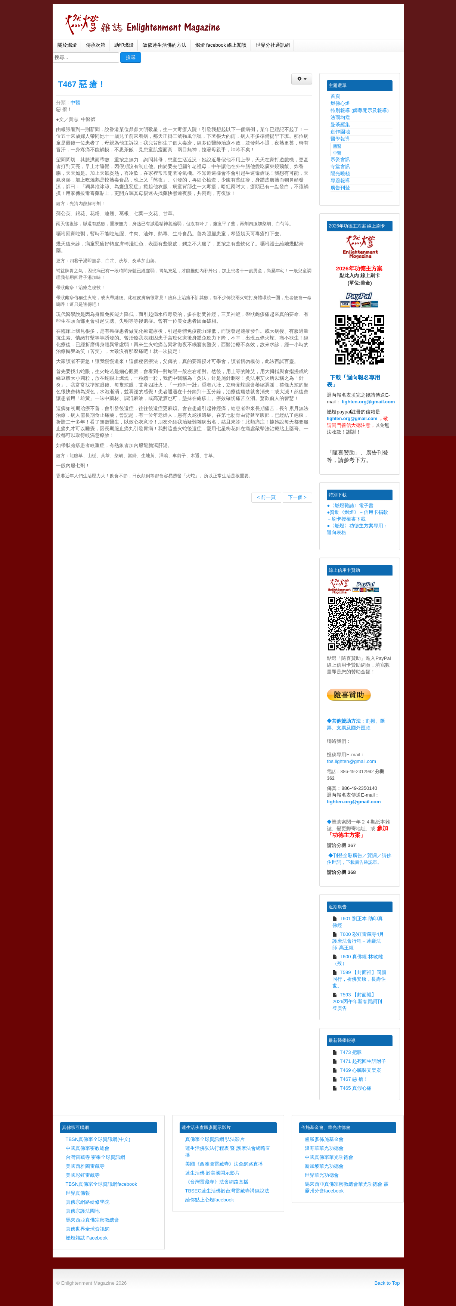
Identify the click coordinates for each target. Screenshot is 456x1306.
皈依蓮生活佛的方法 (164, 45)
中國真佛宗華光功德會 (329, 1157)
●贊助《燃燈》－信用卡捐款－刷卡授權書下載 (357, 515)
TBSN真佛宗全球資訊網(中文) (98, 1139)
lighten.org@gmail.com (368, 401)
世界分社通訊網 (273, 45)
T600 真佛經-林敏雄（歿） (357, 960)
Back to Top (387, 1283)
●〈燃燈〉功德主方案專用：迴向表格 (357, 529)
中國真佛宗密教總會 (87, 1148)
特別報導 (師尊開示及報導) (359, 110)
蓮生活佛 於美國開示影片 (212, 1173)
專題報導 (340, 180)
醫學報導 (340, 139)
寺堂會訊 (340, 166)
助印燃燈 (124, 45)
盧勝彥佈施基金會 (324, 1139)
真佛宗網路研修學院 (87, 1202)
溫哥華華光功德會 (324, 1148)
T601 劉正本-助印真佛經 (357, 922)
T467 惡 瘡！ (82, 84)
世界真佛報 (78, 1193)
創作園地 (340, 131)
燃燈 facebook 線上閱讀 (221, 45)
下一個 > (297, 497)
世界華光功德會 (322, 1175)
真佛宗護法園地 (83, 1211)
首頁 (335, 96)
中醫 (75, 102)
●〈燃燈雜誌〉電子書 (350, 505)
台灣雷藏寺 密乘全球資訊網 (95, 1157)
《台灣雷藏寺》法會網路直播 (216, 1182)
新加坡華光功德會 (324, 1166)
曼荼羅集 (340, 124)
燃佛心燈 (340, 103)
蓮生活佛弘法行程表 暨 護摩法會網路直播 (227, 1151)
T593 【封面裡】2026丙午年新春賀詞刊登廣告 (357, 1001)
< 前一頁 (266, 497)
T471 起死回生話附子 (359, 1061)
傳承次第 (95, 45)
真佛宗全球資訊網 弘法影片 (215, 1139)
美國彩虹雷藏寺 (83, 1175)
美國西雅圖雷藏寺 (85, 1166)
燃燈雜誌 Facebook (87, 1238)
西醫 (337, 146)
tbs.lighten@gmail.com (351, 761)
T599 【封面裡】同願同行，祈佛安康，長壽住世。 (359, 979)
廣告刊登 (340, 187)
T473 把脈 (347, 1052)
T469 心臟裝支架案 (356, 1070)
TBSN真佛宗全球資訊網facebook (101, 1184)
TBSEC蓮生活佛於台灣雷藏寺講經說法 (227, 1191)
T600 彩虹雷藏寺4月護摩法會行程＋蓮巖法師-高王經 (358, 940)
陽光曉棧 (340, 173)
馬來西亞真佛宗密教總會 (92, 1220)
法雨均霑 (340, 117)
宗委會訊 (340, 159)
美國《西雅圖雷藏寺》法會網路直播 (224, 1164)
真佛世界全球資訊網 (87, 1229)
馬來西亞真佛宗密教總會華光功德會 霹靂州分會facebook (347, 1187)
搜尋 (131, 57)
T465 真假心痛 (352, 1088)
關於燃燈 (67, 45)
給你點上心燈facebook (209, 1200)
